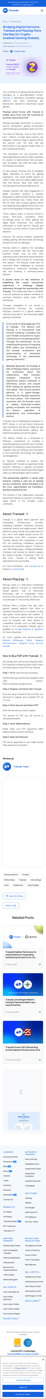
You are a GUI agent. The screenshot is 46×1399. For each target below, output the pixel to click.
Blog (5, 21)
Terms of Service (32, 1250)
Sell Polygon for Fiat (33, 1295)
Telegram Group (26, 643)
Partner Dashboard (11, 1257)
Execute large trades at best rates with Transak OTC (23, 3)
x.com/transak (17, 569)
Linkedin (6, 646)
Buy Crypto (9, 1287)
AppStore (38, 629)
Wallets (28, 1202)
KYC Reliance (30, 1217)
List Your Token (31, 1221)
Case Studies (33, 885)
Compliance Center (33, 1245)
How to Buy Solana (11, 1309)
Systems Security (32, 1181)
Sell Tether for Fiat (33, 1286)
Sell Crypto (32, 1272)
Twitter (29, 640)
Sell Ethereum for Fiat (34, 1281)
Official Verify (8, 1262)
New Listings (36, 880)
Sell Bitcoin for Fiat (33, 1277)
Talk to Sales (8, 1274)
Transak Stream (12, 1221)
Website (6, 640)
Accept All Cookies (22, 1394)
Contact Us (8, 1199)
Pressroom (9, 1161)
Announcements (11, 874)
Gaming (28, 1198)
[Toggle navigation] (42, 10)
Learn (6, 885)
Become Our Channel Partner (10, 1268)
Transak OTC (9, 1230)
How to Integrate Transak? (10, 1251)
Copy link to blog (14, 896)
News (7, 1171)
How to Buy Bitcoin (11, 1292)
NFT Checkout (9, 1226)
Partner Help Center (11, 1245)
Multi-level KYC (31, 1212)
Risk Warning (30, 1264)
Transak (6, 700)
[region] (23, 1377)
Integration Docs (32, 1164)
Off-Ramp (7, 1216)
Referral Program (10, 1279)
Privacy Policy (31, 1255)
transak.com (34, 566)
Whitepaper (18, 640)
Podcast (22, 880)
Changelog (30, 1185)
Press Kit (7, 1190)
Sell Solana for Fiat (33, 1291)
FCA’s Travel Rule (32, 1259)
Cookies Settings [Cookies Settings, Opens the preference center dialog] (23, 1380)
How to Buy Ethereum (8, 1298)
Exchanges (30, 1207)
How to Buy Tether (11, 1304)
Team (5, 1180)
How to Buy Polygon (11, 1313)
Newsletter (10, 1194)
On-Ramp (7, 1212)
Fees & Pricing (31, 1159)
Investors (7, 1185)
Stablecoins (18, 885)
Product (25, 874)
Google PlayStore (23, 629)
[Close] (43, 1359)
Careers (6, 1175)
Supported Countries (30, 1175)
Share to (11, 905)
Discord (39, 643)
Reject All (23, 1387)
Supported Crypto (33, 1168)
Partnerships (15, 21)
